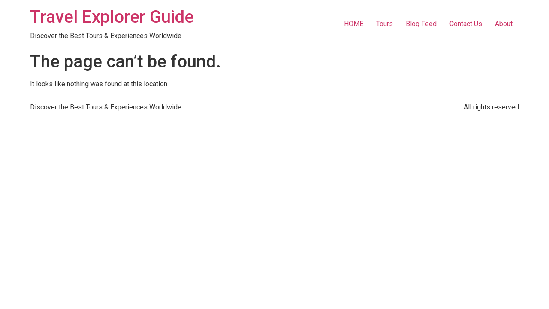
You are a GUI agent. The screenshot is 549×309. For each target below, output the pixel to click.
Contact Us (465, 24)
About (504, 24)
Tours (384, 24)
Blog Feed (421, 24)
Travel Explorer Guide (112, 17)
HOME (353, 24)
